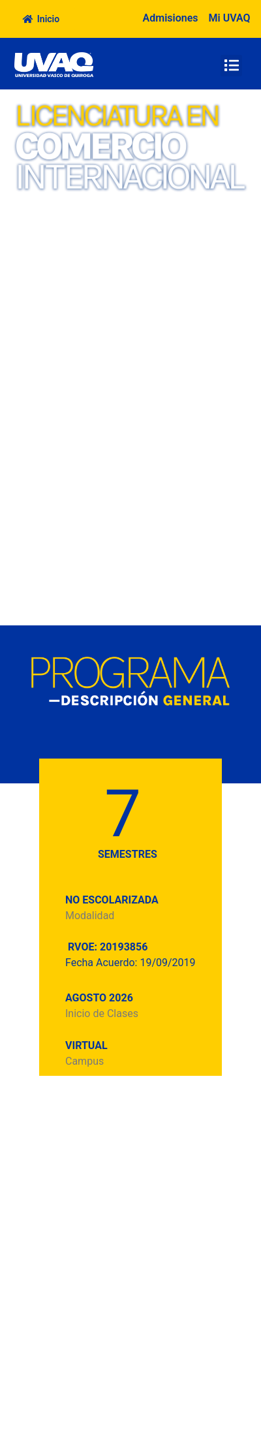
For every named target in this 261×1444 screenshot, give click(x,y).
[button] (231, 65)
